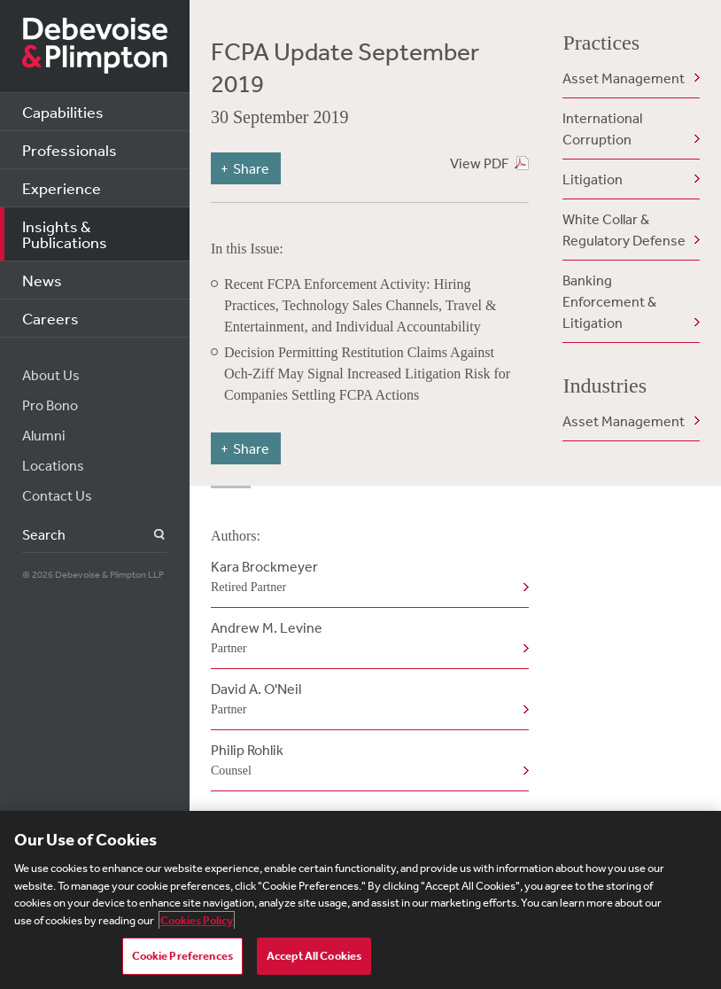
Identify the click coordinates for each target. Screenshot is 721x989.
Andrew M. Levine (366, 639)
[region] (360, 900)
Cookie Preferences (182, 955)
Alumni (44, 435)
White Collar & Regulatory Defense (624, 229)
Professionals (69, 150)
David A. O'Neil (366, 700)
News (42, 280)
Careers (50, 318)
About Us (51, 375)
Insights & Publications (64, 234)
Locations (53, 465)
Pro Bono (50, 405)
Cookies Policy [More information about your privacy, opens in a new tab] (196, 920)
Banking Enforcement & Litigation (609, 301)
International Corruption (602, 128)
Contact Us (57, 495)
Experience (61, 188)
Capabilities (63, 111)
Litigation (592, 179)
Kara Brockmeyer (366, 577)
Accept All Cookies (314, 955)
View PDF (479, 163)
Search (149, 534)
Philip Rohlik (366, 761)
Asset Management (623, 78)
